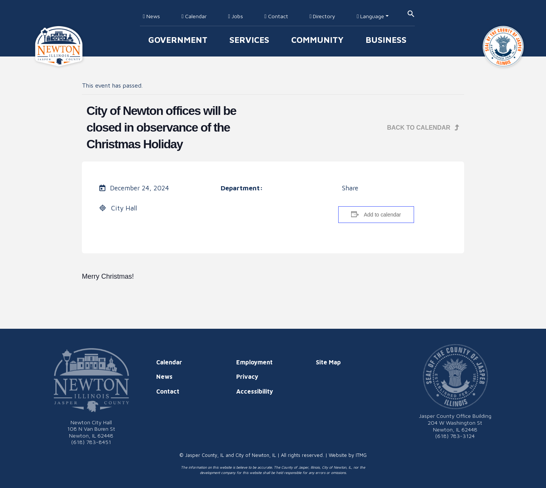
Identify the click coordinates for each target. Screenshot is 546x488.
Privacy (247, 376)
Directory (322, 16)
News (151, 16)
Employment (254, 362)
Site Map (328, 362)
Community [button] (317, 40)
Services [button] (249, 40)
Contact (276, 16)
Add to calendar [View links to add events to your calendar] (382, 215)
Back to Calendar (423, 127)
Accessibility (254, 391)
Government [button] (177, 40)
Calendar (194, 16)
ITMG (361, 455)
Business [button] (386, 40)
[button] (411, 13)
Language (370, 16)
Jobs (235, 16)
